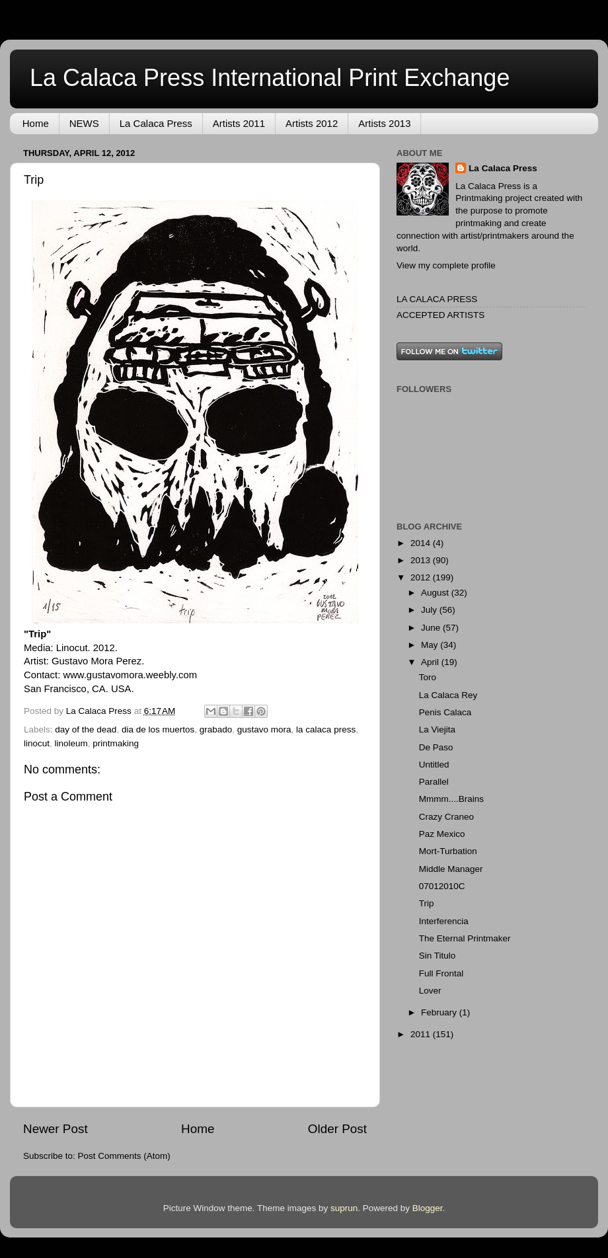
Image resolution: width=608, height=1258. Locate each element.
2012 (421, 577)
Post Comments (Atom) (124, 1156)
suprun (344, 1208)
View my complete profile (446, 265)
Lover (430, 991)
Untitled (434, 764)
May (430, 645)
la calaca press (326, 729)
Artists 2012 (311, 123)
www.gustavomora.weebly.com (130, 675)
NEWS (84, 123)
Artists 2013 (384, 123)
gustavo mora (264, 729)
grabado (216, 729)
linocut (37, 743)
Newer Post (55, 1129)
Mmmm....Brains (451, 799)
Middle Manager (451, 869)
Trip (426, 903)
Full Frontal (441, 973)
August (436, 593)
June (432, 628)
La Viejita (437, 729)
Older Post (337, 1129)
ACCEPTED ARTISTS (440, 315)
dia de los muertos (158, 729)
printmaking (116, 743)
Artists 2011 (239, 123)
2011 (421, 1034)
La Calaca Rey (448, 695)
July (430, 610)
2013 (421, 560)
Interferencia (444, 921)
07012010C (442, 886)
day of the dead (85, 729)
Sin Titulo (437, 956)
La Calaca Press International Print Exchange (270, 77)
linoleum (71, 743)
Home (35, 123)
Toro (427, 677)
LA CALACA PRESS (437, 299)
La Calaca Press (156, 123)
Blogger (427, 1208)
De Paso (436, 747)
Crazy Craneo (446, 817)
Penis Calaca (445, 712)
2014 (421, 543)
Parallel (434, 782)
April (431, 662)
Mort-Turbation (448, 851)
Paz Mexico (442, 834)
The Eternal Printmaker (465, 938)
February (440, 1012)
